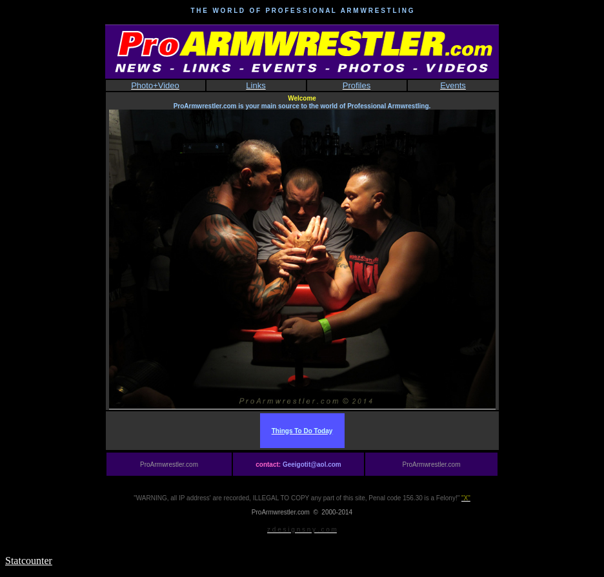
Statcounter (28, 560)
